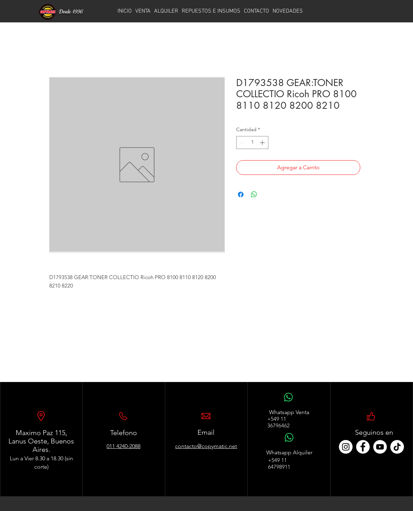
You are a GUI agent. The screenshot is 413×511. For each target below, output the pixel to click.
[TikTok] (397, 447)
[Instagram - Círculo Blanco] (346, 447)
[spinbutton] (252, 142)
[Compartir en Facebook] (241, 194)
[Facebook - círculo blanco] (363, 447)
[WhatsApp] (288, 401)
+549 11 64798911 (279, 463)
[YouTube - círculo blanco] (380, 447)
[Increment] (263, 142)
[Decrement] (241, 142)
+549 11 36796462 (278, 422)
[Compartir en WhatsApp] (254, 194)
